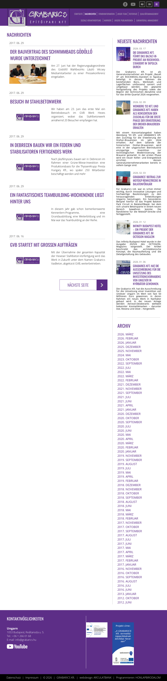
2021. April (125, 405)
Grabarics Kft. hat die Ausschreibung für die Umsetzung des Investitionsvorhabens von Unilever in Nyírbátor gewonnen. (147, 275)
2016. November (129, 569)
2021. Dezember (129, 384)
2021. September (129, 393)
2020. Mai (124, 435)
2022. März (125, 376)
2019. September (129, 460)
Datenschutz (14, 677)
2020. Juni (124, 430)
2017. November (129, 523)
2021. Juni (124, 401)
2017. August (127, 535)
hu (142, 4)
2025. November (129, 351)
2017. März (125, 556)
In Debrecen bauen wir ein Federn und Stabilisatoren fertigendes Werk (45, 148)
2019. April (125, 476)
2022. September (129, 363)
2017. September (129, 531)
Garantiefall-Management (147, 20)
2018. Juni (124, 506)
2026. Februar (127, 338)
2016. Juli (124, 585)
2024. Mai (124, 355)
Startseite (78, 13)
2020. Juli (124, 426)
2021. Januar (126, 409)
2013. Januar (126, 594)
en (149, 4)
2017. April (125, 552)
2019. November (129, 456)
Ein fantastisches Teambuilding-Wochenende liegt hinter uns (57, 198)
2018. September (129, 497)
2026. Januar (126, 342)
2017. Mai (124, 548)
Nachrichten (90, 13)
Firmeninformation (107, 13)
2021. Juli (124, 397)
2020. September (129, 422)
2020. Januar (126, 451)
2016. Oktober (128, 573)
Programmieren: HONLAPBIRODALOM (138, 677)
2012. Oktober (128, 598)
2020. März (125, 443)
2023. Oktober (128, 359)
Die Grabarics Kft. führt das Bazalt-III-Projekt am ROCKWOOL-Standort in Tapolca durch (146, 59)
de (157, 4)
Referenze (133, 13)
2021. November (129, 389)
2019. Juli (124, 468)
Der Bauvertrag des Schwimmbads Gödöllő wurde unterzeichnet (51, 54)
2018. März (125, 514)
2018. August (127, 502)
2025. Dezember (129, 347)
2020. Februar (127, 447)
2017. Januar (126, 564)
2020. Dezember (129, 414)
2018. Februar (127, 518)
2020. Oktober (128, 418)
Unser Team (122, 13)
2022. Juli (124, 368)
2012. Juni (124, 602)
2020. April (125, 439)
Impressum (31, 677)
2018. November (129, 489)
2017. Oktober (128, 527)
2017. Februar (127, 560)
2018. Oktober (128, 493)
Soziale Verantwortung (91, 20)
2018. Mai (124, 510)
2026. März (125, 334)
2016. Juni (124, 590)
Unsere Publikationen (123, 20)
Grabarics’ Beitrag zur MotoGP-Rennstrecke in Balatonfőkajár (147, 180)
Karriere (108, 20)
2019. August (127, 464)
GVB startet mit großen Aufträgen (43, 244)
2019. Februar (127, 481)
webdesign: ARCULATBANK (95, 677)
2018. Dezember (129, 485)
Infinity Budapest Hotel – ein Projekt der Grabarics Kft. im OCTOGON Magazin (147, 231)
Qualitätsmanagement (149, 13)
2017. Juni (124, 544)
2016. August (127, 581)
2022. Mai (124, 372)
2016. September (129, 577)
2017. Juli (124, 539)
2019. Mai (124, 472)
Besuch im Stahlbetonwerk (35, 101)
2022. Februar (127, 380)
